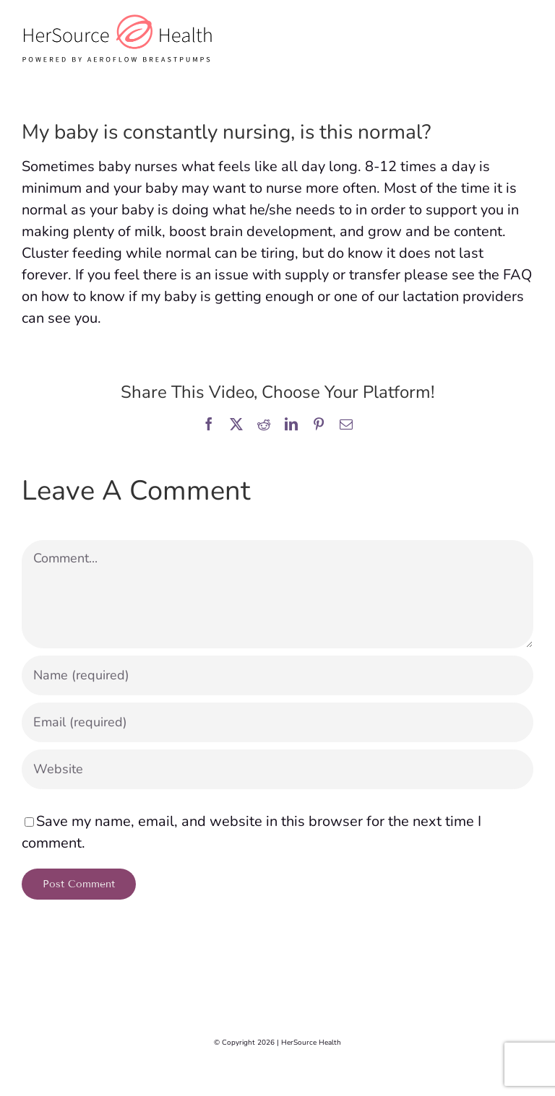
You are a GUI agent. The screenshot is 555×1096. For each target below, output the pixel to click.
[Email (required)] (277, 722)
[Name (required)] (277, 675)
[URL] (277, 769)
